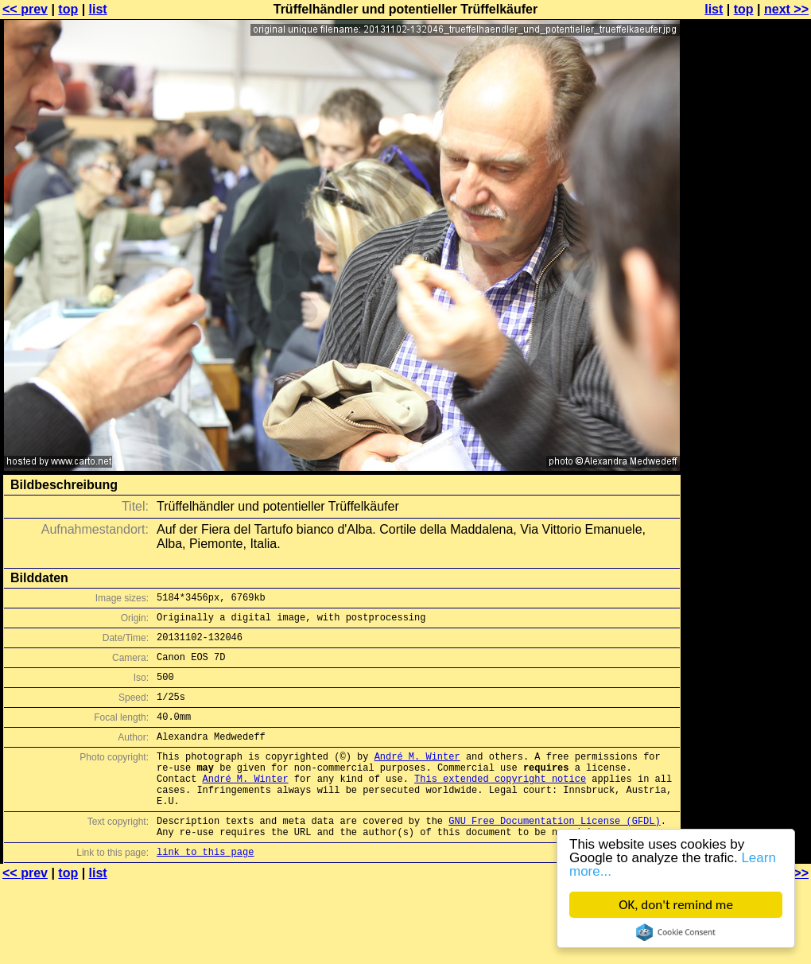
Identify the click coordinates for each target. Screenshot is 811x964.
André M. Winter (417, 777)
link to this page (205, 889)
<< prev (25, 9)
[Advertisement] (746, 205)
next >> (786, 9)
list (98, 9)
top (68, 9)
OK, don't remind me (676, 904)
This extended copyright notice (500, 804)
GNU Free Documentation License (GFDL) (554, 854)
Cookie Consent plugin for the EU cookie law (676, 932)
